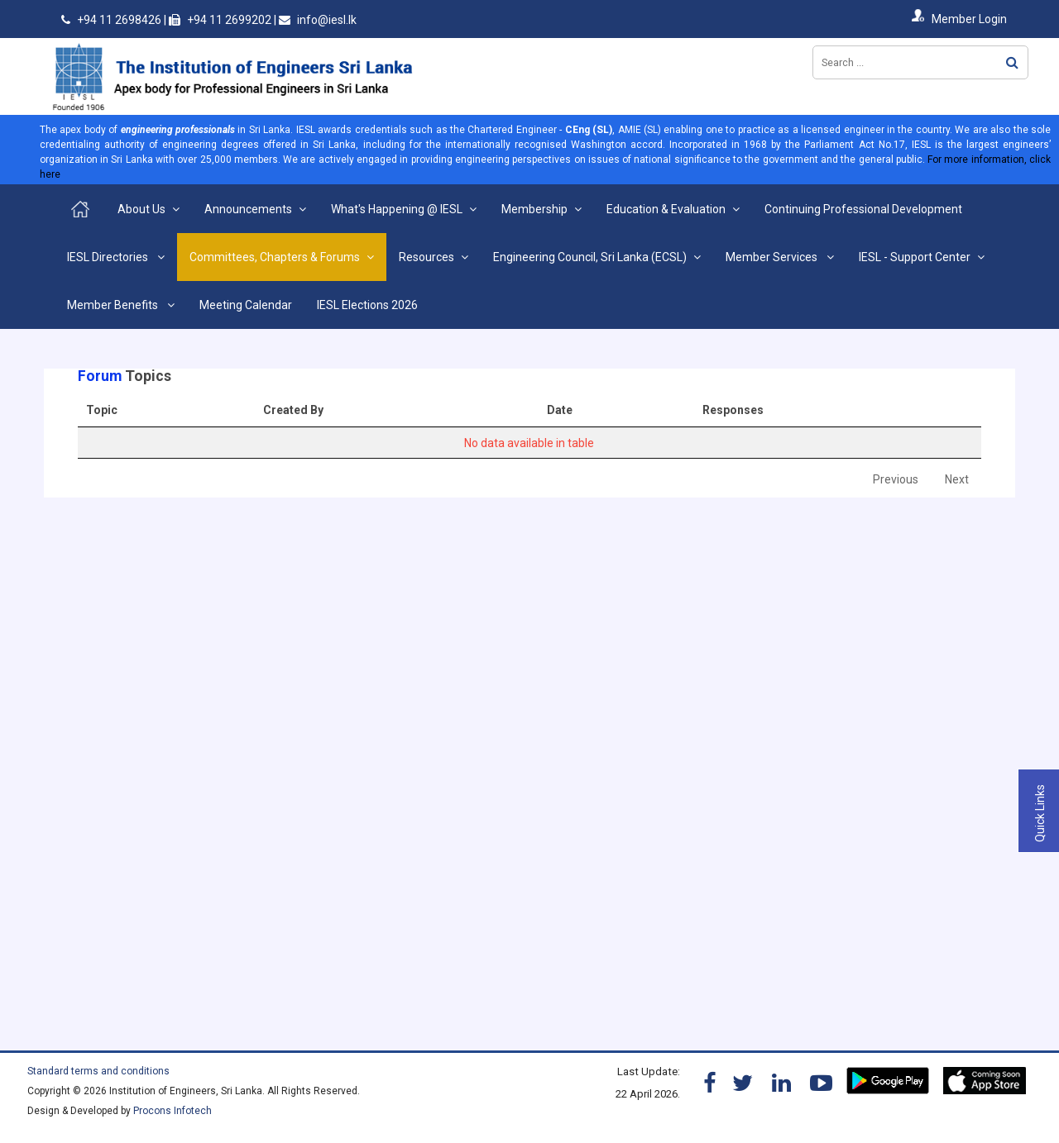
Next (957, 479)
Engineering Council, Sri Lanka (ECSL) (590, 257)
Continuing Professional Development (863, 209)
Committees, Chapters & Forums (274, 257)
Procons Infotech (172, 1111)
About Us (141, 209)
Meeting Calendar (245, 305)
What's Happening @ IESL (396, 209)
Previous (895, 479)
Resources (426, 257)
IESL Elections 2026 (367, 305)
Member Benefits (114, 305)
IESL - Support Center (914, 257)
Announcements (248, 209)
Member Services (773, 257)
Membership (534, 209)
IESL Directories (109, 257)
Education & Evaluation (666, 209)
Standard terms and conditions (98, 1071)
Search (1012, 62)
